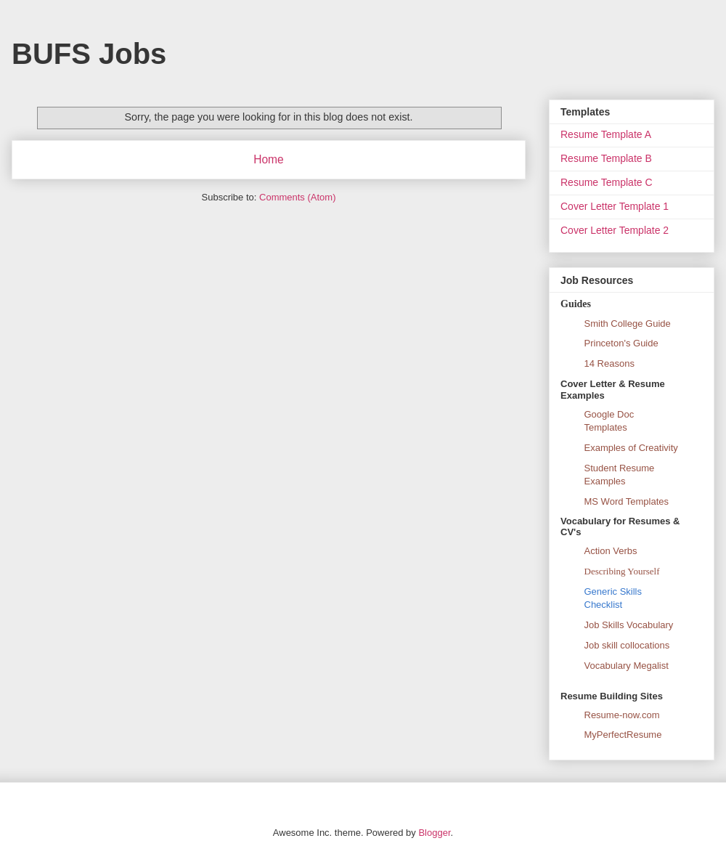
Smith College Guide (627, 323)
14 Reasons (609, 363)
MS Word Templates (626, 501)
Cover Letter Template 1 (614, 206)
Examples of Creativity (631, 447)
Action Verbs (610, 550)
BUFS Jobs (89, 54)
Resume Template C (606, 182)
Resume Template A (605, 134)
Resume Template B (606, 158)
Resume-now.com (622, 714)
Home (268, 159)
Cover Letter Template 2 (614, 230)
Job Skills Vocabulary (629, 624)
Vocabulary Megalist (626, 665)
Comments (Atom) (297, 197)
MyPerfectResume (623, 734)
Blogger (434, 832)
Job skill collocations (627, 645)
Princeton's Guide (621, 343)
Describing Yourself (622, 571)
